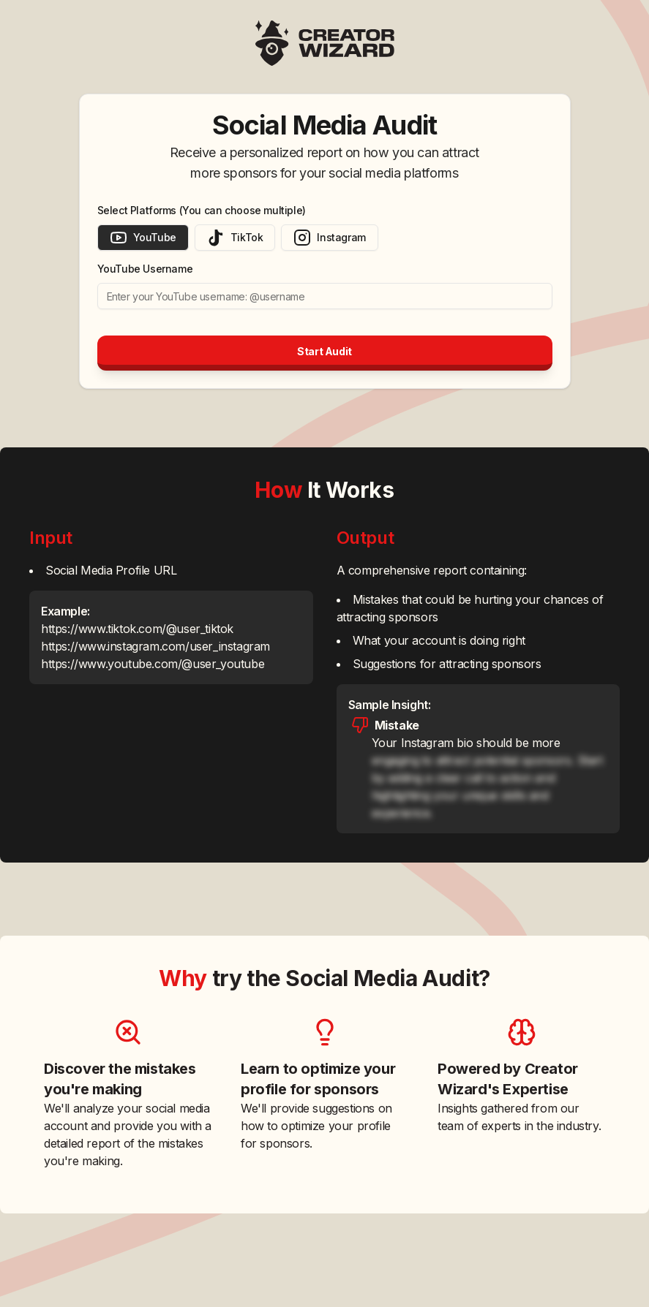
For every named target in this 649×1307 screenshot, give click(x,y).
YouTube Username (145, 268)
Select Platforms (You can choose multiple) (201, 210)
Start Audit (324, 351)
